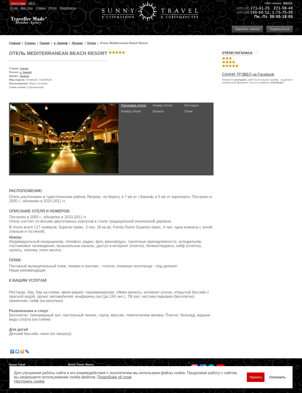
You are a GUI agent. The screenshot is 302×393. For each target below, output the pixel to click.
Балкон (158, 111)
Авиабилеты (68, 8)
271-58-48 (283, 8)
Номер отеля (131, 111)
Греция (24, 68)
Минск (288, 3)
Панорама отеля (133, 105)
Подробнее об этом (114, 377)
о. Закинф (26, 72)
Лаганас (24, 75)
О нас (14, 8)
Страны (41, 8)
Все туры (27, 8)
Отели (53, 8)
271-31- (258, 8)
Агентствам (17, 3)
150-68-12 (259, 12)
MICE (31, 3)
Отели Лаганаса (237, 53)
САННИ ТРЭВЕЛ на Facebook (248, 74)
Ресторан (191, 105)
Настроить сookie (29, 381)
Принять (255, 377)
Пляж (188, 111)
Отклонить (277, 377)
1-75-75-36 (282, 12)
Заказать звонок (247, 29)
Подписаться (279, 29)
